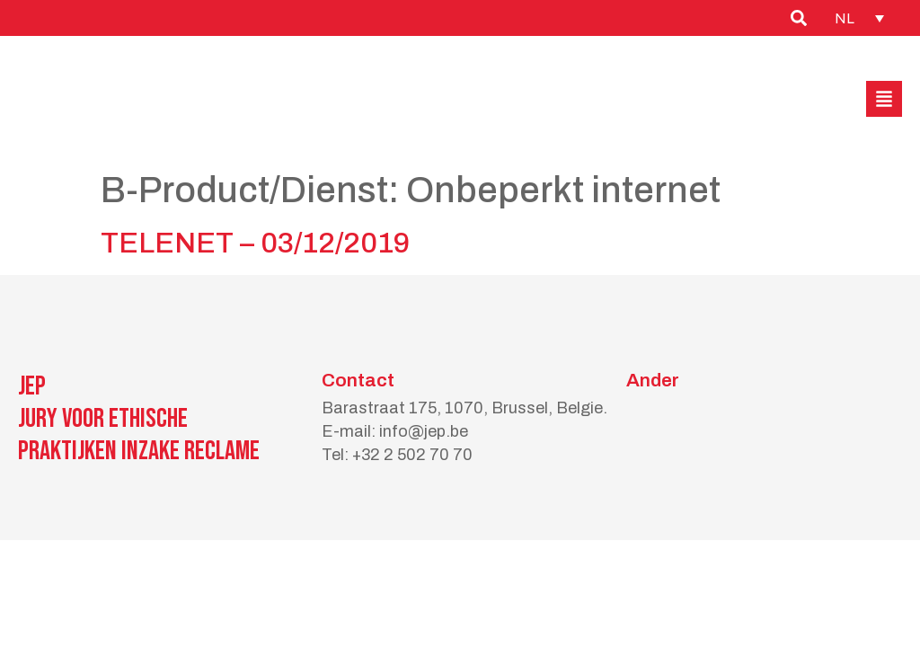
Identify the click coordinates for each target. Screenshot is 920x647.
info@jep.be (423, 431)
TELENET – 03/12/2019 (255, 243)
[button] (884, 99)
